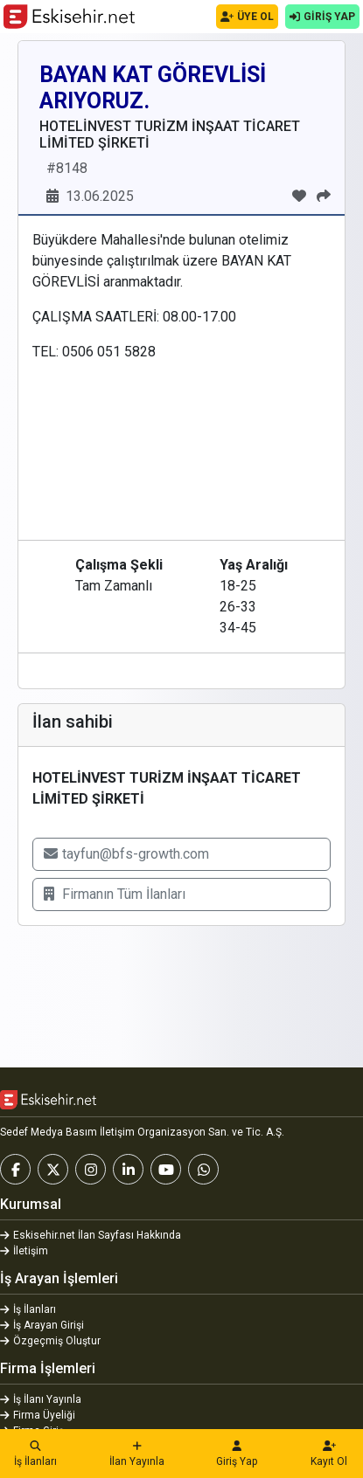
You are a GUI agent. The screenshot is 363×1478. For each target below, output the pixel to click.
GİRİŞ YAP (322, 16)
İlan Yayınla (137, 1454)
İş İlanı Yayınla (40, 1399)
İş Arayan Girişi (42, 1325)
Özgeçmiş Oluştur (50, 1341)
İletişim (24, 1251)
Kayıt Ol (329, 1454)
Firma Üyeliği (37, 1415)
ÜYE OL (247, 16)
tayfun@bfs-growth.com (126, 854)
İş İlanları (35, 1454)
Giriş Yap (237, 1454)
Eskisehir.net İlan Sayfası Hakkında (90, 1235)
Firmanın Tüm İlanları (114, 894)
